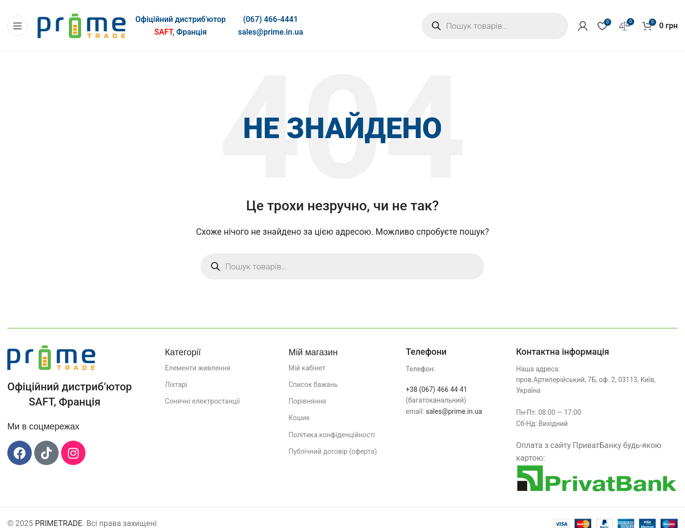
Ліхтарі (176, 384)
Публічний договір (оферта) (332, 451)
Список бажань (313, 384)
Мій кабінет (306, 368)
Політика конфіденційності (331, 435)
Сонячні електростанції (202, 401)
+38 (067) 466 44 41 (436, 389)
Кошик (299, 418)
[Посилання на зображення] (51, 357)
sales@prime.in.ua (270, 32)
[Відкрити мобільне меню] (17, 26)
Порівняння (307, 401)
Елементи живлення (198, 368)
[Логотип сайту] (82, 25)
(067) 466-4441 (270, 19)
